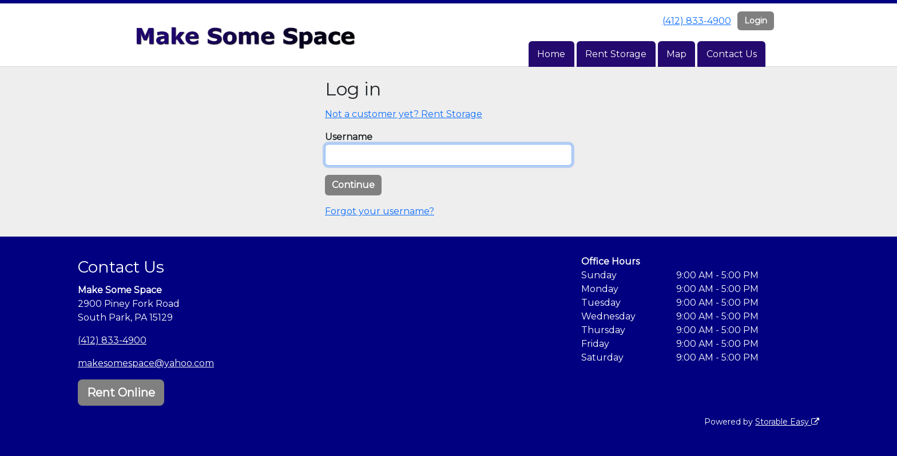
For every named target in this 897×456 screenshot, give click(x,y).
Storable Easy (787, 422)
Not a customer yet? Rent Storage (403, 114)
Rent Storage (615, 54)
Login (755, 20)
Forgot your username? (379, 211)
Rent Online (121, 392)
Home (551, 54)
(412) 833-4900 (696, 20)
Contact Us (732, 54)
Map (676, 54)
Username (348, 136)
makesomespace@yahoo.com (146, 363)
